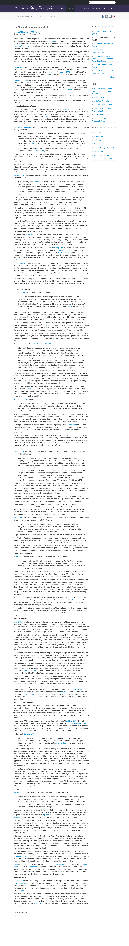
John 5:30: (67, 109)
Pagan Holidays (99, 115)
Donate (112, 8)
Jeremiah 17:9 (21, 856)
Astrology (97, 132)
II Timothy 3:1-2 (19, 263)
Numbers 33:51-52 (20, 399)
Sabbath (75, 600)
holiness (31, 46)
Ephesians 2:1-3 (35, 867)
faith (64, 59)
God (53, 41)
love (70, 306)
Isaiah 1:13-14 (18, 557)
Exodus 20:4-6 (19, 292)
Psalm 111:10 (39, 903)
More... (113, 77)
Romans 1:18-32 (21, 80)
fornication (65, 692)
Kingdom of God (80, 723)
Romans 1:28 (18, 67)
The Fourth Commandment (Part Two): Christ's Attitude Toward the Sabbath (103, 58)
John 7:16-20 (39, 151)
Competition (98, 151)
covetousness (30, 694)
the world (68, 90)
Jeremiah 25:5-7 (19, 175)
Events (86, 8)
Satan (15, 864)
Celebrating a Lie (99, 97)
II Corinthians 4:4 (59, 864)
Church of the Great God (33, 8)
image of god (64, 250)
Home (27, 16)
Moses (31, 143)
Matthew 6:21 (71, 721)
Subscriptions (96, 8)
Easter (24, 670)
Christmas (72, 425)
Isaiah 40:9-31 (30, 235)
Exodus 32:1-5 (18, 451)
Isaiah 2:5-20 (18, 622)
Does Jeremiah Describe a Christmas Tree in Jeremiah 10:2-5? (103, 91)
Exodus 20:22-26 (32, 389)
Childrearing (98, 136)
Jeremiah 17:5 (18, 792)
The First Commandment (102, 105)
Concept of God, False (101, 155)
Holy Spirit (17, 817)
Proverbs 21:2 (18, 881)
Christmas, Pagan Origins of (104, 148)
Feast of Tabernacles (25, 127)
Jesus (46, 117)
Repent (36, 182)
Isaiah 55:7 (25, 890)
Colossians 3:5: (76, 689)
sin (51, 74)
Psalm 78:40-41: (64, 253)
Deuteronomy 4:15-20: (42, 344)
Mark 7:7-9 (17, 517)
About (62, 8)
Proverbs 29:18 (64, 72)
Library (70, 8)
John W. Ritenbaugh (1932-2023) (27, 32)
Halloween (35, 670)
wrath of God (61, 743)
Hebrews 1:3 (18, 46)
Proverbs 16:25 (19, 883)
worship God (58, 248)
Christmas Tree (99, 144)
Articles (33, 16)
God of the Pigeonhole (101, 101)
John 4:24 (45, 325)
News (78, 8)
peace (46, 815)
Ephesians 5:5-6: (30, 734)
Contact (105, 8)
